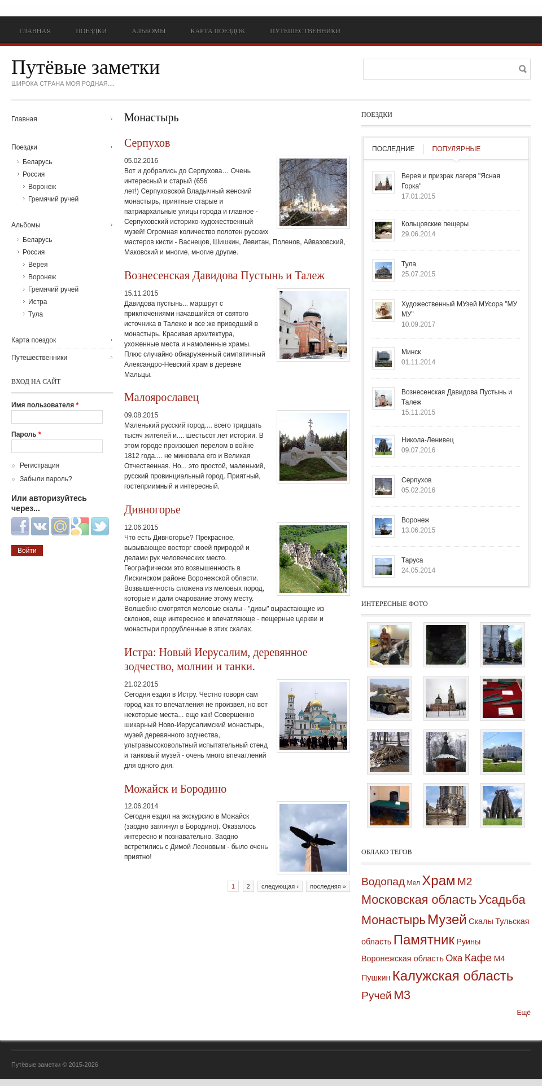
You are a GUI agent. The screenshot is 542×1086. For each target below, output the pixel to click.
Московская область (419, 899)
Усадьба (502, 899)
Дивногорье (152, 509)
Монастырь (393, 920)
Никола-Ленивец (427, 440)
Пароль (26, 434)
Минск (411, 352)
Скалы (481, 921)
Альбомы (148, 31)
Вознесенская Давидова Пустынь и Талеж (224, 275)
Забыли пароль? (46, 479)
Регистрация (39, 465)
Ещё (524, 1013)
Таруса (412, 560)
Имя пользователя (44, 405)
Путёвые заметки (85, 67)
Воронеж (42, 187)
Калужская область (453, 975)
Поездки (91, 31)
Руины (468, 941)
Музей (447, 919)
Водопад (383, 881)
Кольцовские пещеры (435, 224)
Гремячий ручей (53, 199)
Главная (35, 31)
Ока (453, 958)
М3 (402, 995)
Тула (35, 314)
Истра (37, 302)
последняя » (328, 886)
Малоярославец (161, 397)
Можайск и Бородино (175, 788)
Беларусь (37, 162)
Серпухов (147, 143)
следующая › (280, 886)
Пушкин (375, 977)
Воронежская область (402, 958)
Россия (34, 174)
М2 (465, 881)
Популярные (456, 149)
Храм (438, 880)
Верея (38, 265)
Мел (413, 883)
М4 (499, 958)
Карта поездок (217, 31)
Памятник (424, 939)
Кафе (478, 958)
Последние (393, 149)
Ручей (376, 995)
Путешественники (305, 31)
